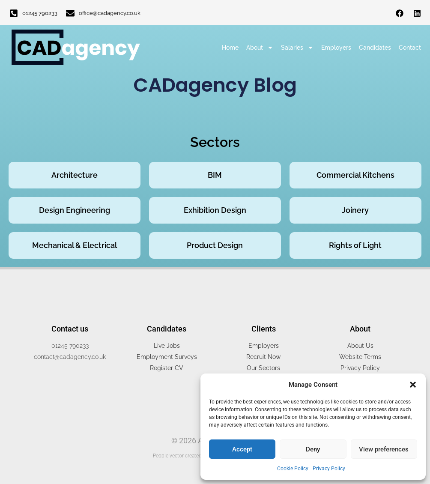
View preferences (384, 449)
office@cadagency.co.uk (109, 13)
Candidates (375, 47)
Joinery (355, 210)
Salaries (297, 47)
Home (230, 47)
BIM (215, 174)
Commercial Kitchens (355, 174)
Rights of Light (355, 245)
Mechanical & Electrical (74, 245)
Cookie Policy (292, 469)
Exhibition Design (215, 210)
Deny (313, 449)
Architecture (74, 174)
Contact (410, 47)
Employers (336, 47)
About (259, 47)
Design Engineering (74, 210)
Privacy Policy (329, 469)
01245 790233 (39, 13)
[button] (413, 384)
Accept (242, 449)
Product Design (215, 245)
